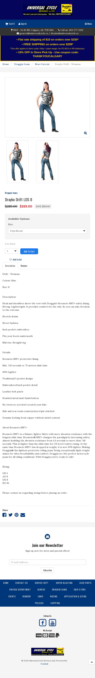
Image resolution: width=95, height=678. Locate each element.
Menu (88, 23)
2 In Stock (10, 243)
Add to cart (29, 251)
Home (5, 64)
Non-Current (42, 64)
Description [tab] (10, 265)
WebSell (44, 664)
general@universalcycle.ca (34, 33)
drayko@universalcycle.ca (64, 33)
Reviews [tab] (24, 265)
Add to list (15, 259)
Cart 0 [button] (10, 23)
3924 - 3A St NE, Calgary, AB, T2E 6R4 (33, 30)
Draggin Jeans (22, 64)
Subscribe (47, 570)
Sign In (22, 23)
